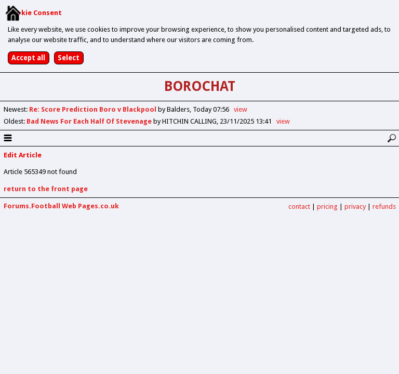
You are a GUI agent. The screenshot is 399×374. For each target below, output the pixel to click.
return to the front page (46, 189)
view (240, 109)
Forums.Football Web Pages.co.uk (61, 206)
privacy (355, 206)
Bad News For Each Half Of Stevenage (89, 121)
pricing (327, 206)
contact (299, 206)
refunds (384, 206)
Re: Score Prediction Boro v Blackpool (93, 109)
